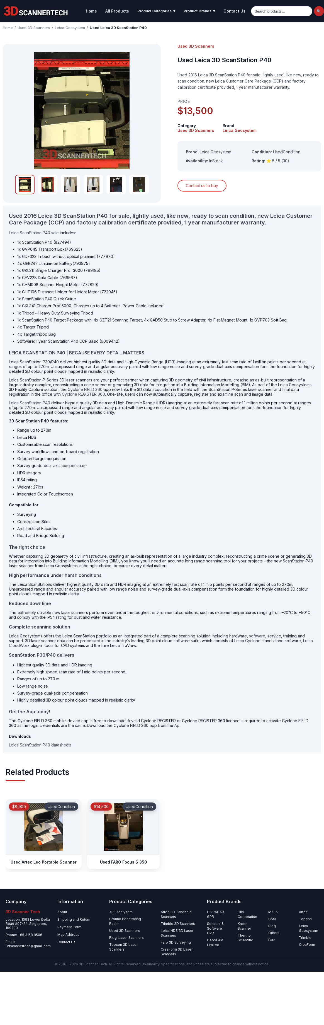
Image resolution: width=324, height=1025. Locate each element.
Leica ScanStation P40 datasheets (40, 745)
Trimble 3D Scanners (178, 924)
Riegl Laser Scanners (126, 937)
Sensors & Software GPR (215, 928)
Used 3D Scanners (34, 27)
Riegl (272, 926)
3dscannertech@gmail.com (28, 946)
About (62, 912)
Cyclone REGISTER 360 (83, 394)
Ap (176, 725)
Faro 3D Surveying (176, 942)
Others (273, 933)
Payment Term (69, 927)
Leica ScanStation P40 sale (34, 232)
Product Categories (156, 11)
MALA (273, 912)
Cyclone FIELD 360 (85, 389)
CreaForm (307, 944)
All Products (117, 11)
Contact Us (234, 11)
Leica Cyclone (247, 640)
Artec (303, 912)
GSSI (272, 919)
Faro (272, 940)
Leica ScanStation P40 (29, 402)
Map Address (68, 934)
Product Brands (199, 11)
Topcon (305, 919)
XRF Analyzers (121, 912)
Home (91, 11)
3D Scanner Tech (93, 964)
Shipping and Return (73, 919)
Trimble (305, 937)
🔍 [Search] (318, 11)
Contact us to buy (202, 185)
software (257, 636)
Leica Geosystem (70, 27)
